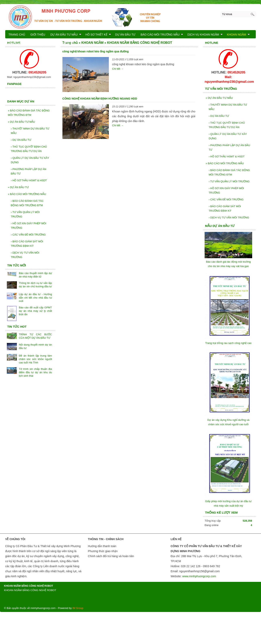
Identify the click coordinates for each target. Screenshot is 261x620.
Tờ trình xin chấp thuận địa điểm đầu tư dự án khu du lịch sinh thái (35, 372)
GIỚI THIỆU (37, 34)
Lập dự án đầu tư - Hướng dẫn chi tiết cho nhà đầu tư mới (35, 298)
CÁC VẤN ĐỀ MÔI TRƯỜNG (226, 199)
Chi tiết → (117, 68)
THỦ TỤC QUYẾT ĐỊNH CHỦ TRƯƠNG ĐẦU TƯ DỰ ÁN (227, 125)
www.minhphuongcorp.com (199, 576)
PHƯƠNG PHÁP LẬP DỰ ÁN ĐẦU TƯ (229, 147)
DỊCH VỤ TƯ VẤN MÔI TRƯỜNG (229, 217)
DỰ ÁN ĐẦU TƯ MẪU (219, 97)
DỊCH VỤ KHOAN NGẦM (205, 34)
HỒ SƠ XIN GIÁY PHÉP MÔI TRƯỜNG (226, 190)
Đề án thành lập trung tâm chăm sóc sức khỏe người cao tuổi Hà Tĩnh (35, 359)
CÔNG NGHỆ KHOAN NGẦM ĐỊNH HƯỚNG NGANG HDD (99, 98)
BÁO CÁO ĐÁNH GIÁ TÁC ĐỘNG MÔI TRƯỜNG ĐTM (229, 172)
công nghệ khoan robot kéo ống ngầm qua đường (95, 51)
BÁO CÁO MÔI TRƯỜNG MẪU (225, 163)
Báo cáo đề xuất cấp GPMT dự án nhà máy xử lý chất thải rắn (35, 311)
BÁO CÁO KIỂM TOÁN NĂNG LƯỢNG (33, 43)
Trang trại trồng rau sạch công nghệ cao (228, 343)
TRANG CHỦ (16, 34)
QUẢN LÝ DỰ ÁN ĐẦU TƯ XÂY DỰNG (228, 136)
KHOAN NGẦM (238, 34)
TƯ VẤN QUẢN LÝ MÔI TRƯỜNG (229, 181)
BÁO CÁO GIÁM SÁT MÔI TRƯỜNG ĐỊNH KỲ (225, 208)
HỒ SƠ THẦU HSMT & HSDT (227, 156)
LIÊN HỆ (68, 43)
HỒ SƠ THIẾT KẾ (98, 34)
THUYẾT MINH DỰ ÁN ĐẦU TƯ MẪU (228, 107)
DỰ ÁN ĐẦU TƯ (219, 115)
